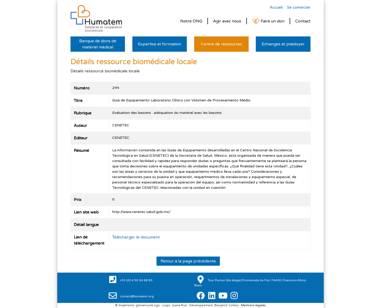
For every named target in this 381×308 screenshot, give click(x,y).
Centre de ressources (221, 44)
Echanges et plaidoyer (283, 44)
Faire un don (268, 21)
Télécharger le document (136, 237)
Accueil (276, 7)
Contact (303, 21)
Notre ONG (191, 21)
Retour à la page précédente (188, 261)
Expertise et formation (159, 44)
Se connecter (299, 7)
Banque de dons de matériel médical (97, 44)
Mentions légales (253, 305)
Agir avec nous (227, 21)
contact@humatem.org (136, 296)
